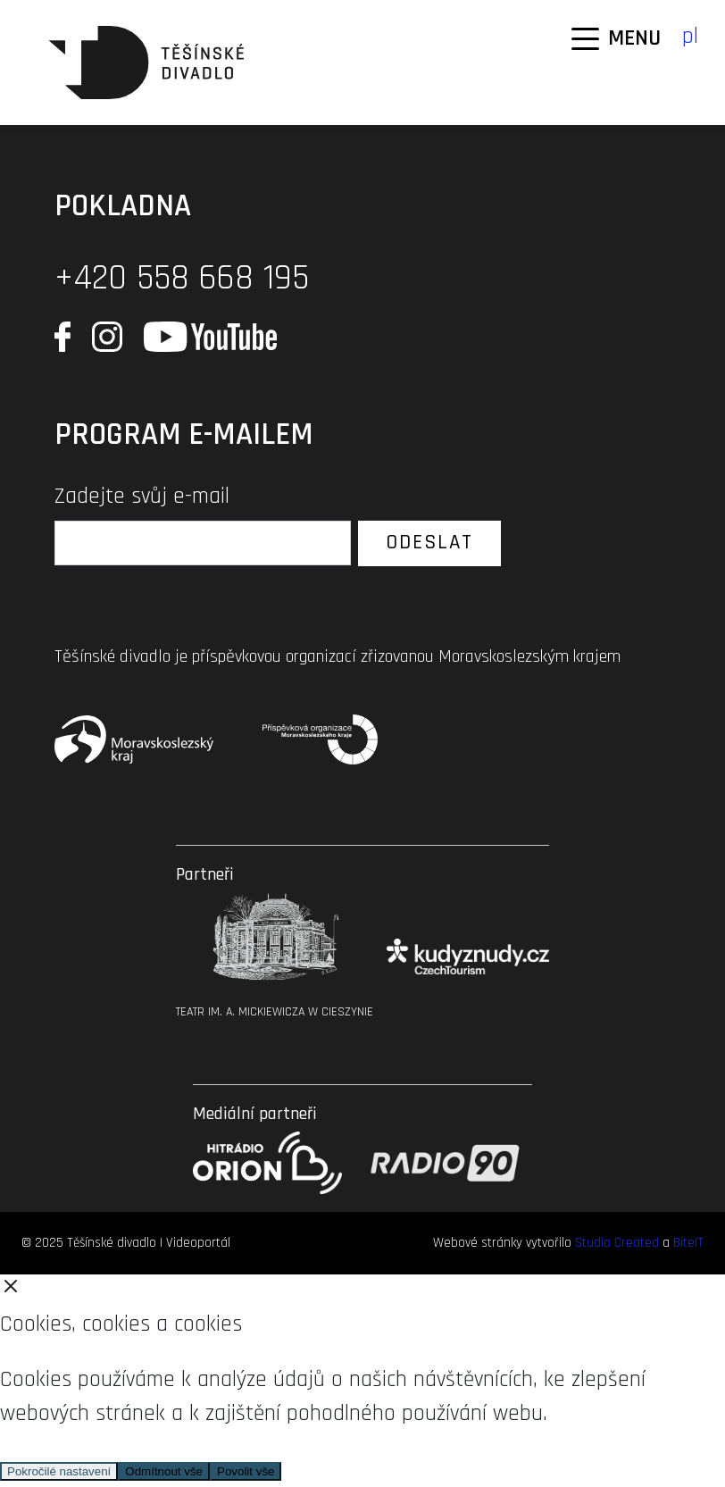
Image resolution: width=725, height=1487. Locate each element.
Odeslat (429, 543)
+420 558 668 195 (181, 278)
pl (690, 36)
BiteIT (688, 1242)
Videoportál (198, 1242)
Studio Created (617, 1242)
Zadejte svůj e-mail (141, 496)
